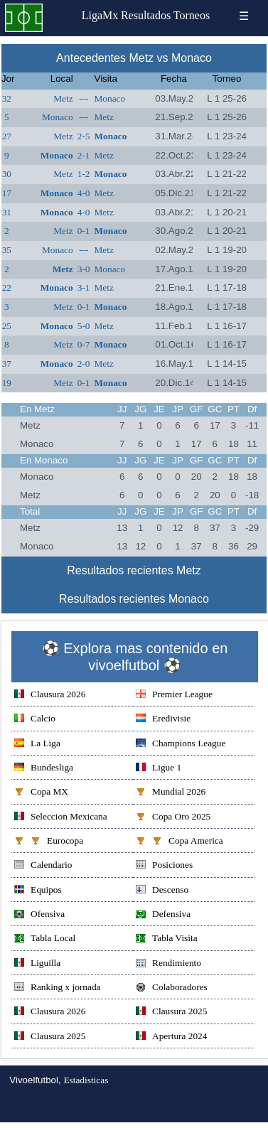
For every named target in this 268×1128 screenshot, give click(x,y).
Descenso (162, 891)
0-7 (83, 344)
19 (6, 382)
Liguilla (37, 964)
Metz (63, 98)
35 (6, 250)
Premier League (174, 695)
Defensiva (163, 915)
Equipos (38, 891)
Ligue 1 (158, 768)
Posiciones (164, 866)
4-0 (83, 193)
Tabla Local (44, 939)
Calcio (34, 719)
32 (6, 98)
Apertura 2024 (171, 1037)
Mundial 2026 (170, 793)
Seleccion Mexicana (60, 817)
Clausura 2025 (171, 1012)
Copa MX (41, 793)
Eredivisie (163, 719)
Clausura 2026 (49, 695)
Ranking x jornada (57, 988)
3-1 (83, 287)
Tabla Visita (167, 939)
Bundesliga (43, 768)
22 (6, 287)
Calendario (43, 866)
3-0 (83, 269)
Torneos (191, 15)
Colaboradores (172, 988)
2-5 (83, 136)
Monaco (109, 98)
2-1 (83, 155)
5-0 (83, 326)
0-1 (83, 230)
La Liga (37, 744)
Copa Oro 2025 (173, 817)
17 (6, 193)
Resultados (146, 15)
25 (6, 326)
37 (6, 363)
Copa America (179, 842)
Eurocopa (48, 842)
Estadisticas (85, 1080)
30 (6, 173)
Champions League (180, 744)
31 (6, 212)
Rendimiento (168, 964)
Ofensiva (39, 915)
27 (6, 136)
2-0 (83, 363)
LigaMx (100, 15)
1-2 (83, 173)
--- (83, 98)
